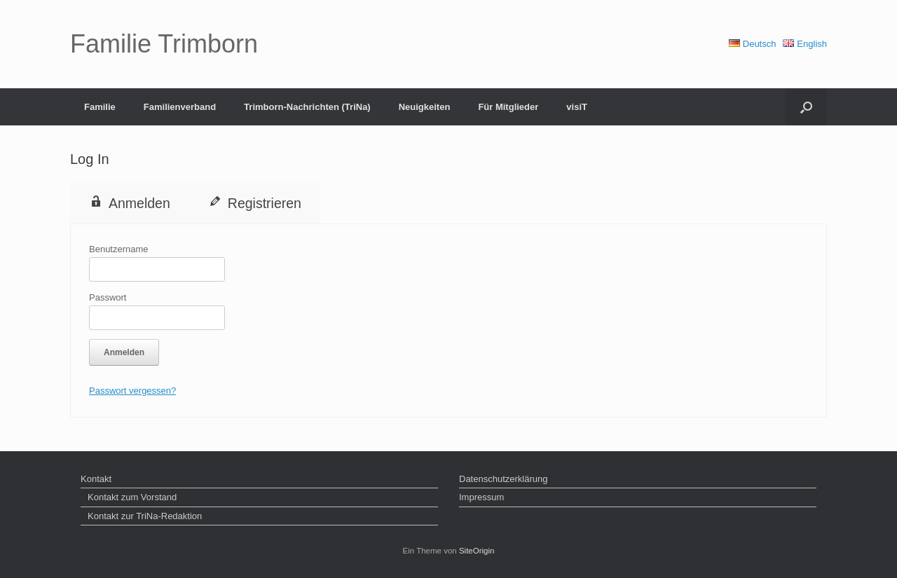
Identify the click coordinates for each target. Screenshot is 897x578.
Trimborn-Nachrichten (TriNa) (307, 107)
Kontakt (96, 479)
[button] (806, 106)
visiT (576, 107)
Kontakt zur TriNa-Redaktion (145, 516)
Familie (100, 107)
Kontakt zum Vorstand (132, 497)
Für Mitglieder (508, 107)
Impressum (481, 497)
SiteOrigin (477, 550)
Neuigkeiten (425, 107)
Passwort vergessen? (132, 390)
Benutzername (119, 249)
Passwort (107, 297)
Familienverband (180, 107)
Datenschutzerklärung (503, 479)
